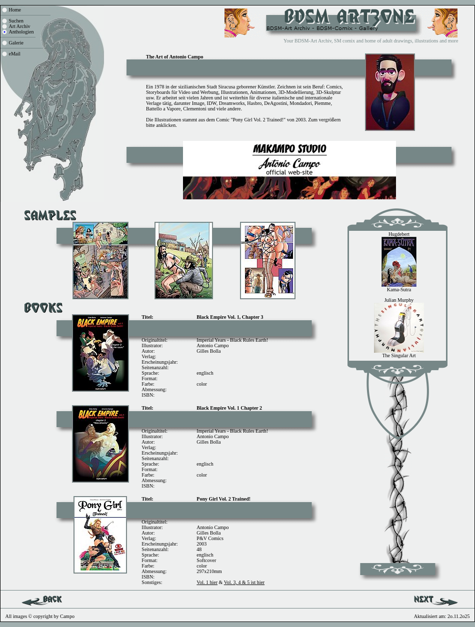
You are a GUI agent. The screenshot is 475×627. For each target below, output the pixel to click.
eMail (14, 53)
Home (15, 9)
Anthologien (21, 31)
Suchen (16, 20)
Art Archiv (19, 26)
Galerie (16, 42)
